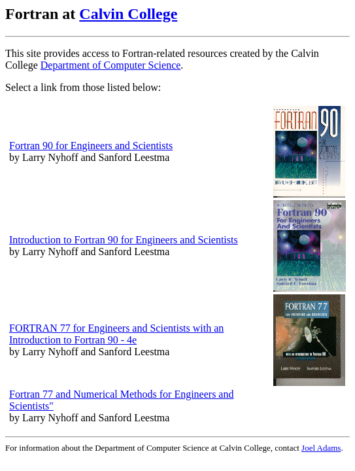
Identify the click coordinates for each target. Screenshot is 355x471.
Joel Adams (321, 448)
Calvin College (128, 13)
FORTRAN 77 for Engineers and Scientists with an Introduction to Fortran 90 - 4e (116, 334)
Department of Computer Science (111, 65)
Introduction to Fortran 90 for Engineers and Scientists (123, 239)
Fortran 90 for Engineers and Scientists (91, 145)
